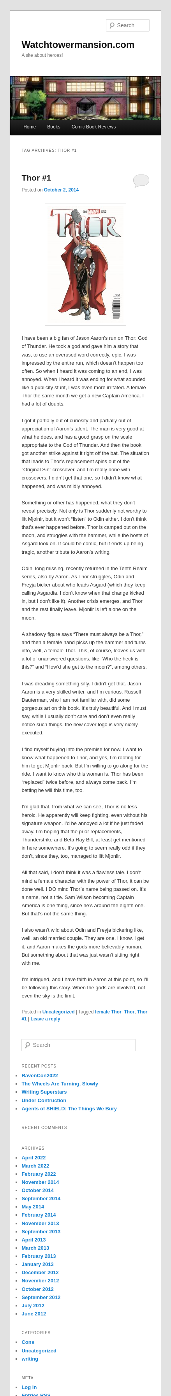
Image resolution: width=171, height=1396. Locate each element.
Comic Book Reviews (94, 127)
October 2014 (37, 1190)
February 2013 (38, 1256)
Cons (27, 1342)
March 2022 (35, 1166)
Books (53, 127)
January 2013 (37, 1264)
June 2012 (33, 1314)
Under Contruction (43, 1100)
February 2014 (38, 1215)
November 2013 (40, 1223)
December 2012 (39, 1272)
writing (29, 1359)
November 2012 (40, 1281)
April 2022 (33, 1158)
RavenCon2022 (39, 1075)
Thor (129, 1012)
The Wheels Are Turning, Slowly (59, 1084)
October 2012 (37, 1289)
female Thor (108, 1012)
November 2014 (40, 1182)
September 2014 (40, 1198)
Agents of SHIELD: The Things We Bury (69, 1109)
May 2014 (32, 1207)
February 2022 (38, 1174)
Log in (29, 1387)
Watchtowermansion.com (77, 44)
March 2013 (35, 1248)
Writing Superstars (44, 1092)
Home (29, 127)
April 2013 (33, 1240)
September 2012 (40, 1297)
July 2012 (32, 1305)
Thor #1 (36, 177)
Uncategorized (58, 1012)
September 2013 (40, 1231)
